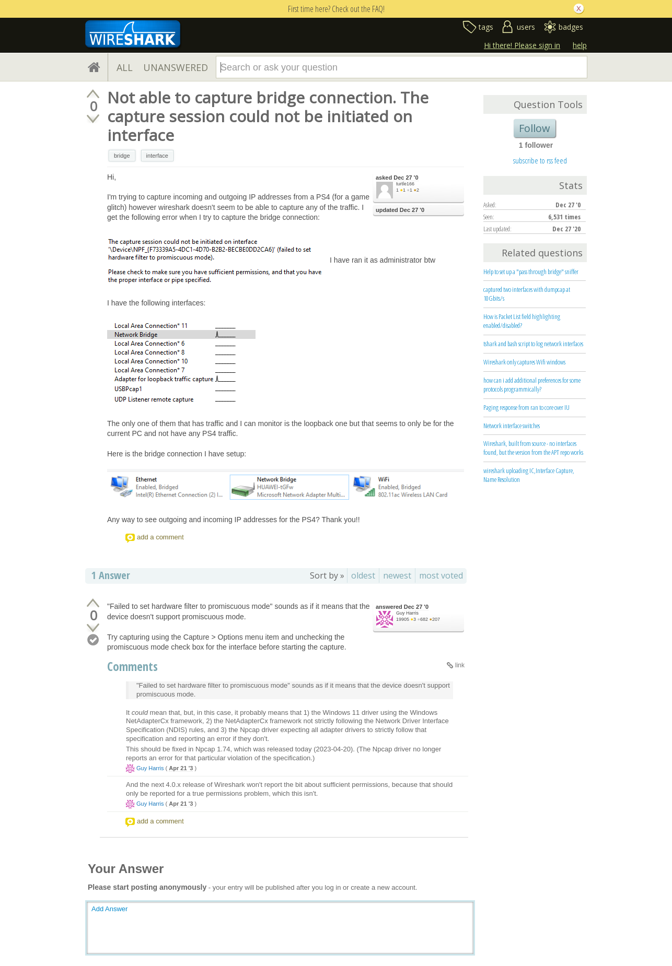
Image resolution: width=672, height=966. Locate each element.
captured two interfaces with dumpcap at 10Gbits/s (526, 294)
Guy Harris (407, 613)
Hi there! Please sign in (522, 45)
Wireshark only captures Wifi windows (524, 362)
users (526, 27)
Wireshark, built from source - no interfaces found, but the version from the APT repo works (533, 448)
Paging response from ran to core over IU (526, 407)
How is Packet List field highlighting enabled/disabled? (521, 321)
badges (571, 27)
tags (486, 27)
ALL (125, 67)
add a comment (160, 537)
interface (157, 155)
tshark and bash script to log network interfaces (533, 343)
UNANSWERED (175, 67)
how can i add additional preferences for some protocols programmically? (532, 384)
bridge (122, 155)
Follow (534, 128)
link (460, 665)
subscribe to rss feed (540, 160)
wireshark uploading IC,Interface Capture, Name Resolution (528, 475)
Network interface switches (511, 425)
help (580, 45)
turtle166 (405, 183)
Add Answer (109, 909)
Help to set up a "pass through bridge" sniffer (530, 271)
